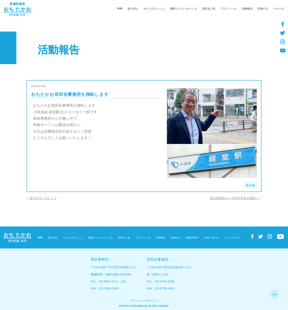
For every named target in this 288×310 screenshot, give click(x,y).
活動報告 (247, 8)
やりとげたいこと (154, 8)
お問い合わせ (211, 237)
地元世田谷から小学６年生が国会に (234, 198)
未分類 (250, 185)
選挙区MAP (192, 237)
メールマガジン (232, 237)
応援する (262, 8)
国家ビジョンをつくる (183, 8)
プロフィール (228, 8)
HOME (120, 8)
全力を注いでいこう (43, 198)
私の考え (133, 8)
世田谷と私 (209, 8)
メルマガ (278, 8)
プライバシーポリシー (144, 300)
